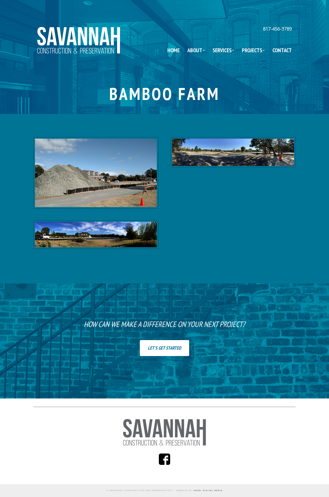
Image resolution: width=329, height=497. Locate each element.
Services (222, 50)
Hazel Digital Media (208, 490)
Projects (252, 50)
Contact (282, 50)
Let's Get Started (164, 348)
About (194, 50)
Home (173, 50)
